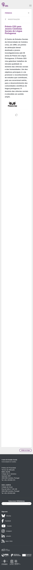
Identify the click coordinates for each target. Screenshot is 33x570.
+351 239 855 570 (9, 480)
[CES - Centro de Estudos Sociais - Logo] (5, 4)
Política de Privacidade (9, 468)
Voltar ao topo (25, 450)
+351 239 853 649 (9, 493)
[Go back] (5, 19)
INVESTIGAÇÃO (14, 19)
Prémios (8, 13)
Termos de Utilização (8, 470)
